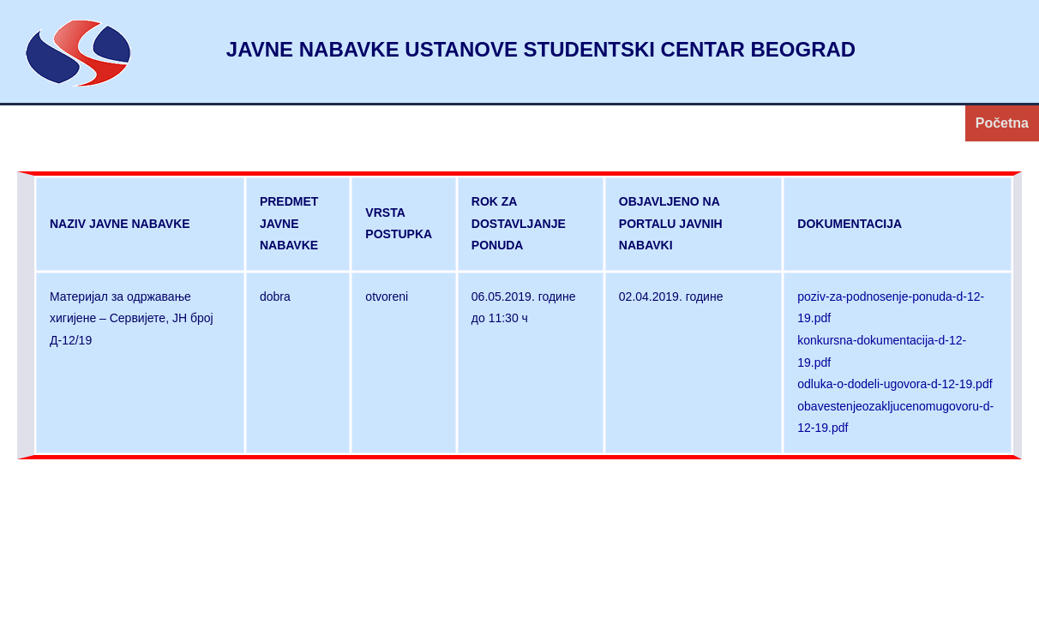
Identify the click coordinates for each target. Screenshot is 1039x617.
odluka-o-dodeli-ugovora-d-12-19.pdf (894, 384)
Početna (1002, 123)
